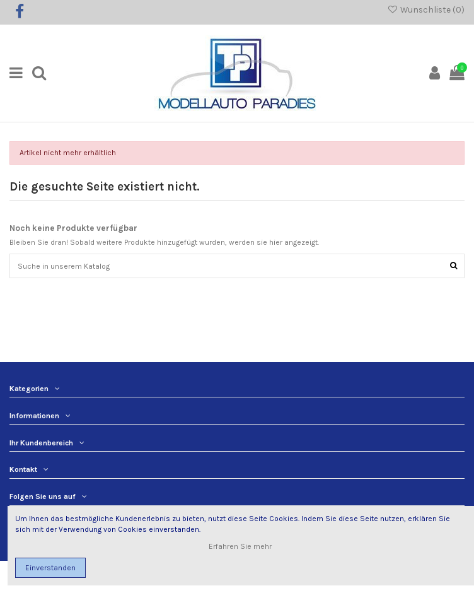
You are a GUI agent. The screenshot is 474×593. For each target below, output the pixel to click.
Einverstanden (50, 567)
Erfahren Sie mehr (241, 546)
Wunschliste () (426, 9)
